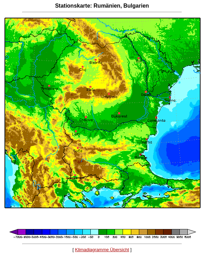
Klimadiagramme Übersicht (102, 249)
